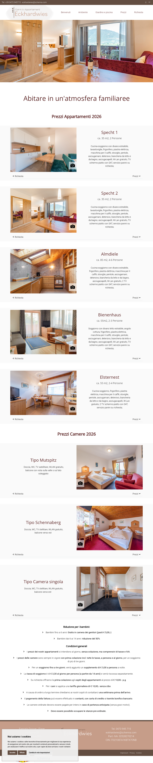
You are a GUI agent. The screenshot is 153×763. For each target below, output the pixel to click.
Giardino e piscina (104, 12)
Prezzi (123, 12)
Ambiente (83, 12)
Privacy (132, 753)
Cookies (139, 753)
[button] (43, 148)
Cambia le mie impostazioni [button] (39, 753)
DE (149, 2)
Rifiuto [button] (22, 753)
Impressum (124, 753)
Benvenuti (65, 12)
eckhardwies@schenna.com (34, 2)
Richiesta (138, 12)
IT (145, 2)
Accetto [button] (12, 753)
